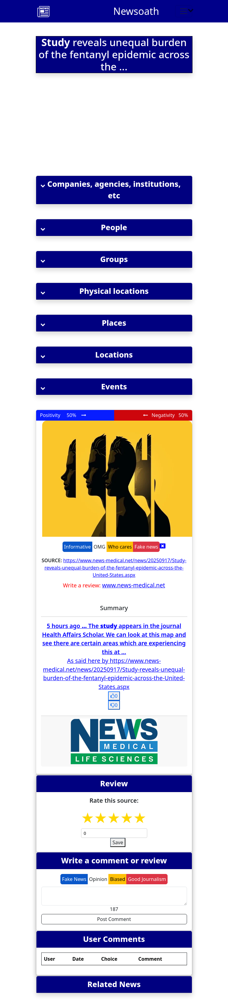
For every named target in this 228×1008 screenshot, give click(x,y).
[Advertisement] (114, 125)
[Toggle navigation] (183, 11)
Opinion (98, 879)
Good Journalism (147, 879)
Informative (77, 546)
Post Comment (114, 919)
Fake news (146, 546)
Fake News (74, 879)
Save (118, 842)
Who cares (120, 546)
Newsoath (136, 11)
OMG (99, 546)
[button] (114, 190)
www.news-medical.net (133, 585)
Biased (117, 879)
